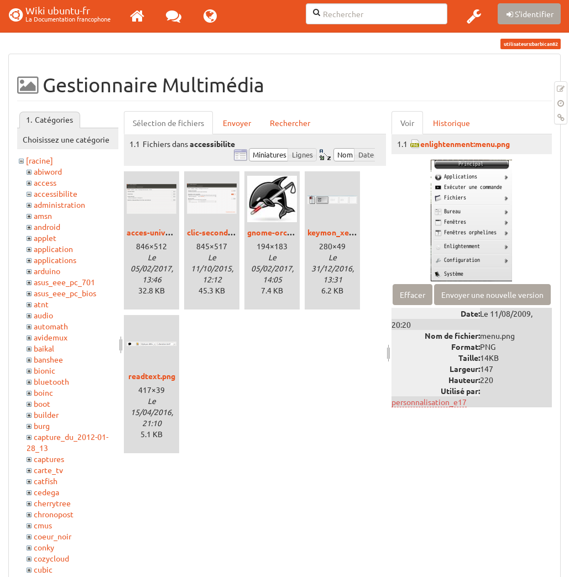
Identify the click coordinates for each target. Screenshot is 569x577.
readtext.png (151, 376)
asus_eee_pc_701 (64, 282)
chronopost (54, 514)
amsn (43, 216)
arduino (47, 271)
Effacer (412, 295)
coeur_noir (52, 536)
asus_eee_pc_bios (65, 293)
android (47, 227)
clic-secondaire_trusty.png (235, 232)
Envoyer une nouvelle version (492, 295)
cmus (43, 525)
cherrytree (52, 503)
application (53, 249)
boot (42, 403)
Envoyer (237, 123)
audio (43, 315)
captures (49, 459)
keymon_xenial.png (342, 232)
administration (59, 204)
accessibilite (55, 193)
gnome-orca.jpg (275, 232)
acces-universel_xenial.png (176, 232)
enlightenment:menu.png (465, 144)
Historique (451, 123)
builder (46, 414)
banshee (48, 359)
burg (42, 426)
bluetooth (51, 381)
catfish (46, 481)
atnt (41, 304)
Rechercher (290, 123)
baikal (44, 348)
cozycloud (51, 558)
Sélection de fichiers (168, 123)
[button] (474, 16)
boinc (43, 392)
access (45, 182)
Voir (407, 123)
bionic (44, 370)
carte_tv (48, 470)
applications (55, 260)
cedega (46, 492)
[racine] (39, 160)
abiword (48, 171)
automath (51, 326)
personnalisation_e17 (429, 402)
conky (44, 547)
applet (45, 238)
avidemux (50, 337)
